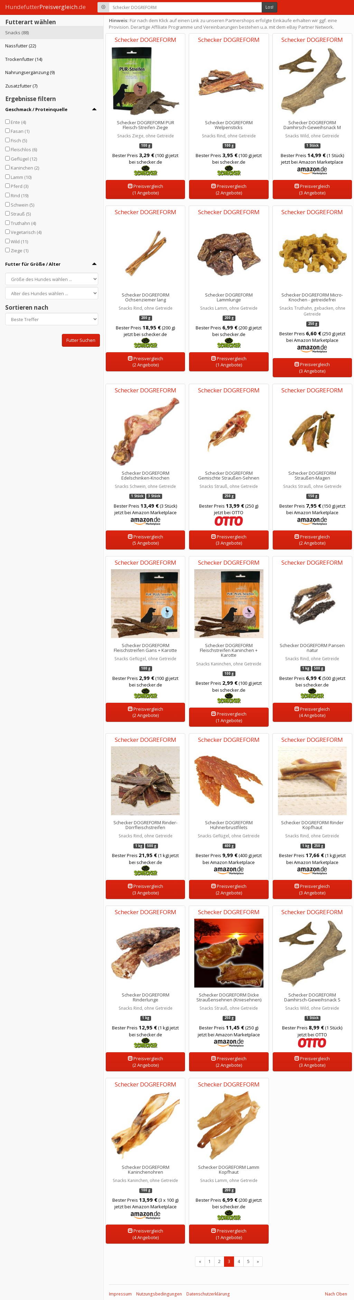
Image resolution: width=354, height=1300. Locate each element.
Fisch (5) (19, 140)
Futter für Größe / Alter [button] (32, 264)
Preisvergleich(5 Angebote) (145, 540)
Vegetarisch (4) (26, 232)
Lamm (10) (21, 177)
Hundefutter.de (45, 7)
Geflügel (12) (24, 159)
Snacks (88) (17, 32)
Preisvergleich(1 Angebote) (145, 189)
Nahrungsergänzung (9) (30, 72)
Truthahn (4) (23, 223)
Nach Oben (336, 1294)
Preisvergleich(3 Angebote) (312, 189)
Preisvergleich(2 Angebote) (228, 189)
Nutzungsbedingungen (159, 1294)
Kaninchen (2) (25, 168)
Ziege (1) (19, 250)
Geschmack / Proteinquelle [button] (36, 109)
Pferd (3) (19, 186)
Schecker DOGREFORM (145, 40)
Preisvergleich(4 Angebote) (312, 712)
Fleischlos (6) (24, 149)
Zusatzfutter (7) (21, 86)
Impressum (120, 1294)
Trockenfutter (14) (23, 59)
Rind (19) (19, 195)
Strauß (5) (21, 214)
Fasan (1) (20, 131)
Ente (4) (18, 122)
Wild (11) (19, 241)
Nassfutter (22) (20, 46)
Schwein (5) (22, 205)
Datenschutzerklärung (208, 1294)
